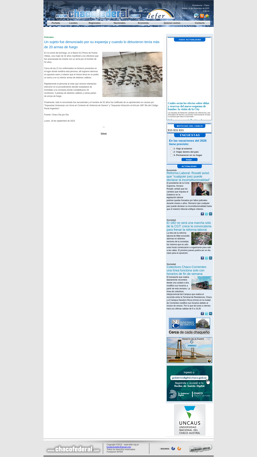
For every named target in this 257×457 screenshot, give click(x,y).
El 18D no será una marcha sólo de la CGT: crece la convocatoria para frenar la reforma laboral (189, 226)
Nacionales (119, 23)
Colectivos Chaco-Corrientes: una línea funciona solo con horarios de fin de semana (187, 270)
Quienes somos (172, 23)
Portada (56, 23)
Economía (143, 23)
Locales (73, 23)
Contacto (200, 23)
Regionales (95, 23)
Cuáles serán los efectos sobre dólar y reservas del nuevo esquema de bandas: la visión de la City (188, 107)
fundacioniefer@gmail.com (119, 447)
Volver (104, 133)
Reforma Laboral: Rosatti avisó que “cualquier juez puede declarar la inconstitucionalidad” (188, 176)
